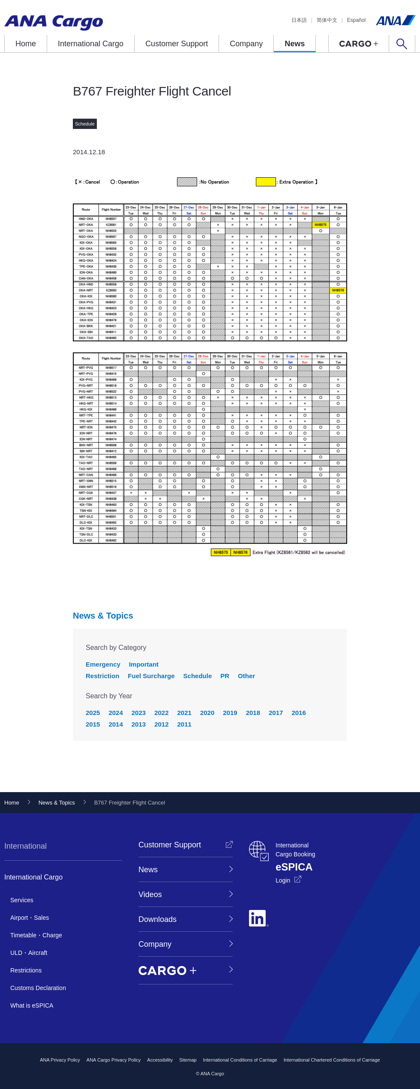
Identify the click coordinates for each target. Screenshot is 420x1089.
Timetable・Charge (36, 935)
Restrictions (26, 970)
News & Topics (103, 615)
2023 (139, 712)
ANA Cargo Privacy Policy (114, 1059)
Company (246, 43)
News (295, 43)
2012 (161, 724)
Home (25, 43)
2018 (253, 712)
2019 (230, 712)
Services (21, 900)
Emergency (103, 664)
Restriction (102, 675)
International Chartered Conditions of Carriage (332, 1059)
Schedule (197, 675)
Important (144, 664)
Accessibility (160, 1059)
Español (356, 20)
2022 (161, 712)
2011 (184, 724)
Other (246, 675)
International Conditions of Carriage (240, 1059)
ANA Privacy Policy (60, 1059)
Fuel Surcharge (151, 675)
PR (224, 675)
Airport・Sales (29, 917)
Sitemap (187, 1059)
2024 (115, 712)
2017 (276, 712)
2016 (298, 712)
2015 (93, 724)
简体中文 (327, 20)
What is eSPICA (31, 1005)
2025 (93, 712)
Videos (150, 894)
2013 (139, 724)
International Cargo (90, 43)
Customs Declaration (38, 987)
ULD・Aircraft (28, 952)
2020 (207, 712)
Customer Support (176, 43)
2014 (115, 724)
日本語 (299, 20)
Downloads (157, 919)
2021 (184, 712)
